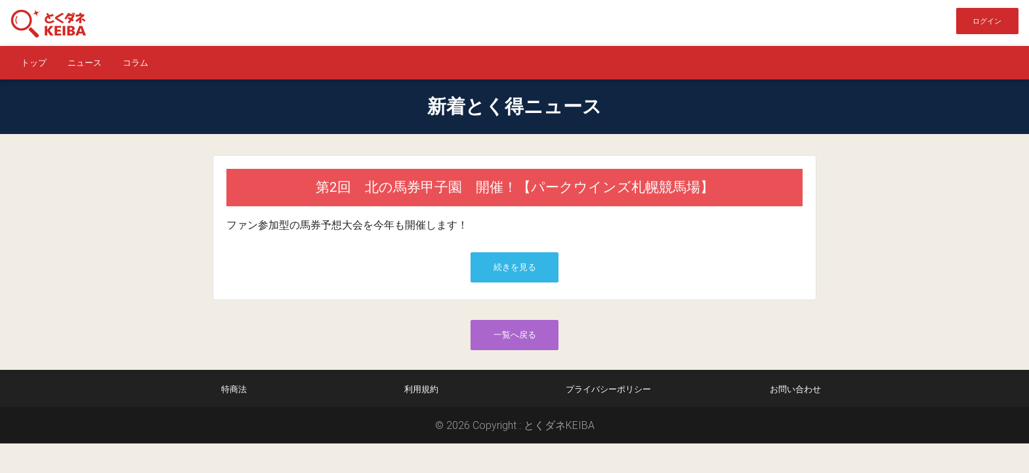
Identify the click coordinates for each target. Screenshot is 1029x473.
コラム (135, 62)
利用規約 (421, 389)
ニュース (85, 62)
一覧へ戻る (515, 334)
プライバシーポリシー (608, 389)
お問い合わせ (795, 389)
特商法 (234, 389)
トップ (34, 62)
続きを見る (515, 267)
